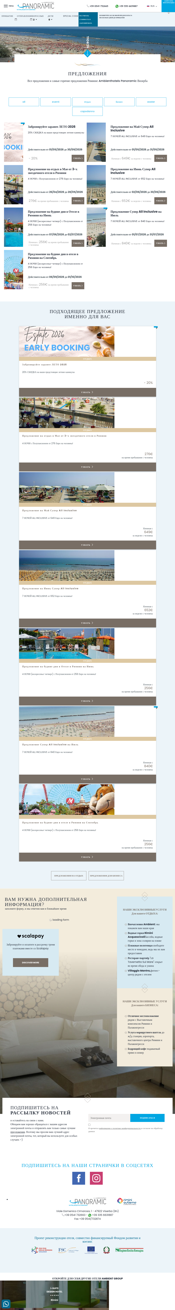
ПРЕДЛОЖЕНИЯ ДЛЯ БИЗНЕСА (106, 874)
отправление (24, 16)
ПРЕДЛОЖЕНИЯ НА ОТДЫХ (68, 874)
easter (68, 110)
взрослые (38, 16)
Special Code (70, 16)
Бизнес (144, 101)
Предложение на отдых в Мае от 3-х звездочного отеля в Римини (55, 169)
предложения (17, 1130)
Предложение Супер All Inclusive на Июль (138, 212)
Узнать (78, 156)
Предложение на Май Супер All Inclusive (135, 127)
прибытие (7, 16)
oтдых (106, 101)
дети (51, 16)
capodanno (107, 110)
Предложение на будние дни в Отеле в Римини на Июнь (56, 212)
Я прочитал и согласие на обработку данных (125, 1128)
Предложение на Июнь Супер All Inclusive (136, 169)
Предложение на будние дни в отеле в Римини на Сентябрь (56, 254)
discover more (30, 961)
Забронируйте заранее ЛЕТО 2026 (55, 125)
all (30, 101)
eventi (68, 101)
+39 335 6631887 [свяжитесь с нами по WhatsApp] (126, 6)
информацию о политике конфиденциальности (120, 1126)
